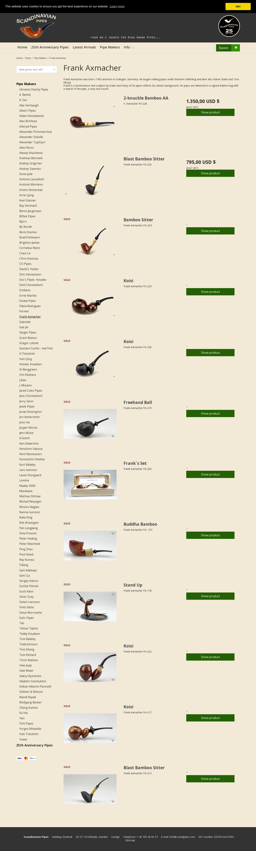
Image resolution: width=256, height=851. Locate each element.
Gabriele (25, 322)
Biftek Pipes (27, 216)
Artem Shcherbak (31, 190)
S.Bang (23, 565)
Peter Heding (28, 538)
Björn (23, 221)
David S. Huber (29, 269)
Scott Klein (26, 591)
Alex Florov (26, 148)
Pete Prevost (27, 533)
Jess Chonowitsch (30, 396)
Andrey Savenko (30, 169)
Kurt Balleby (27, 465)
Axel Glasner (27, 200)
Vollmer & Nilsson (31, 692)
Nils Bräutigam (29, 523)
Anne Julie (26, 174)
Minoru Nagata (29, 507)
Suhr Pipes (26, 618)
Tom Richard (27, 655)
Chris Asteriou (28, 258)
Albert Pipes (27, 111)
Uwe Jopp (25, 665)
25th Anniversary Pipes (34, 745)
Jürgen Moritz (28, 428)
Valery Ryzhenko (30, 676)
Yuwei (23, 739)
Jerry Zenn (26, 401)
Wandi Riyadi (27, 697)
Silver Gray (26, 597)
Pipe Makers (26, 84)
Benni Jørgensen (30, 211)
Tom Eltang (26, 649)
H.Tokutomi (27, 354)
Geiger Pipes (27, 332)
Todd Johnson (28, 644)
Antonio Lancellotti (31, 179)
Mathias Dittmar (30, 496)
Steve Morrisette (30, 613)
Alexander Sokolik (31, 137)
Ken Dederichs (29, 443)
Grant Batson (28, 338)
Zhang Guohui (28, 708)
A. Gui (23, 100)
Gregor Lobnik (28, 343)
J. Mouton (25, 385)
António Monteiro (31, 184)
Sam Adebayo (28, 570)
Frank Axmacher (30, 317)
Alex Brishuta (28, 121)
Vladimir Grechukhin (32, 681)
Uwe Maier (26, 671)
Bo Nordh (25, 227)
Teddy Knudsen (29, 634)
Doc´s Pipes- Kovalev (32, 280)
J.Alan (22, 380)
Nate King (25, 517)
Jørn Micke (26, 433)
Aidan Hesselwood (31, 116)
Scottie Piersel (28, 586)
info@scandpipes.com (182, 837)
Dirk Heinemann (30, 274)
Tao (21, 623)
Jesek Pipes (27, 406)
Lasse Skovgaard (30, 475)
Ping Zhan (26, 549)
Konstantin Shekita (32, 459)
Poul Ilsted (26, 554)
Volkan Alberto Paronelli (35, 686)
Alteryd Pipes (28, 126)
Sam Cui (24, 576)
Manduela (25, 491)
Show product (210, 112)
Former (24, 311)
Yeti (21, 718)
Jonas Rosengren (30, 412)
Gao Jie (23, 327)
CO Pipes (25, 264)
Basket (229, 47)
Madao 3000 (27, 486)
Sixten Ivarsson (29, 602)
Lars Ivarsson (28, 470)
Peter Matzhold (29, 544)
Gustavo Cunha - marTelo (36, 348)
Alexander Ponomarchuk (35, 132)
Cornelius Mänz (29, 248)
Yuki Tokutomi (28, 734)
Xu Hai (23, 713)
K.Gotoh (24, 438)
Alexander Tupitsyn (32, 142)
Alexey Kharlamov (31, 153)
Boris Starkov (28, 232)
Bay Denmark (28, 206)
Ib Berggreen (28, 369)
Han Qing (25, 359)
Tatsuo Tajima (28, 628)
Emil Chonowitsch (31, 285)
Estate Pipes (27, 301)
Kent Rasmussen (30, 454)
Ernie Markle (27, 296)
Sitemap (130, 840)
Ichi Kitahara (27, 375)
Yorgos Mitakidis (30, 729)
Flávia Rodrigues (30, 306)
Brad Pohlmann (29, 237)
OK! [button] (238, 6)
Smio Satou (26, 607)
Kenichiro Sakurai (30, 449)
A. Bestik (25, 95)
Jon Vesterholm (29, 417)
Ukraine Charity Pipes (33, 89)
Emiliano (25, 290)
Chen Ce (25, 253)
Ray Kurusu (26, 560)
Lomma (24, 480)
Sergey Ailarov (28, 581)
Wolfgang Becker (30, 702)
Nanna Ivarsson (29, 512)
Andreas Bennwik (31, 158)
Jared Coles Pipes (30, 391)
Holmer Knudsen (30, 364)
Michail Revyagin (30, 501)
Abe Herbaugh (29, 105)
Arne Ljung (26, 195)
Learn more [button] (117, 6)
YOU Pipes (26, 723)
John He (24, 422)
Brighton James (29, 243)
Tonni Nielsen (28, 660)
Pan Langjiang (28, 528)
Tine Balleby (27, 639)
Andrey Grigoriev (30, 163)
